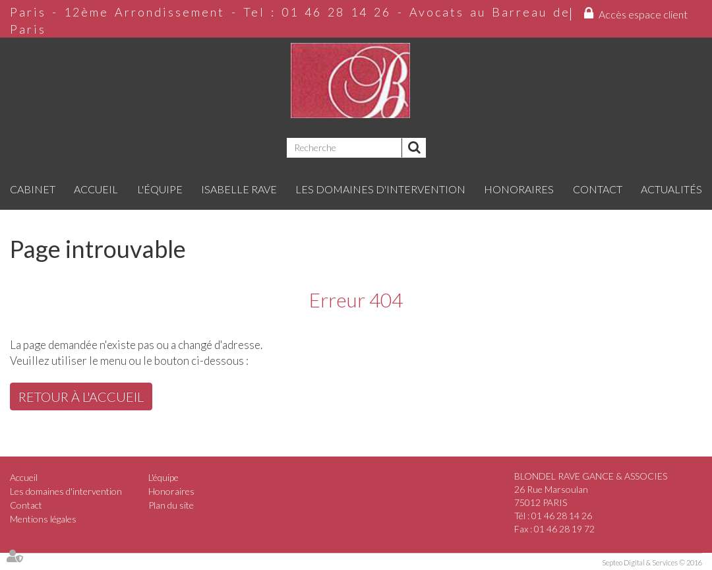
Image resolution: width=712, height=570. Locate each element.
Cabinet (32, 189)
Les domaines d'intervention (380, 189)
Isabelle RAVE (239, 189)
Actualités (671, 189)
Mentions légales (43, 518)
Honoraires (519, 189)
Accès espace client (643, 14)
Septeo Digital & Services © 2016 (652, 562)
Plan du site (171, 505)
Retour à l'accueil (81, 396)
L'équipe (160, 189)
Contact (597, 189)
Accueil (96, 189)
